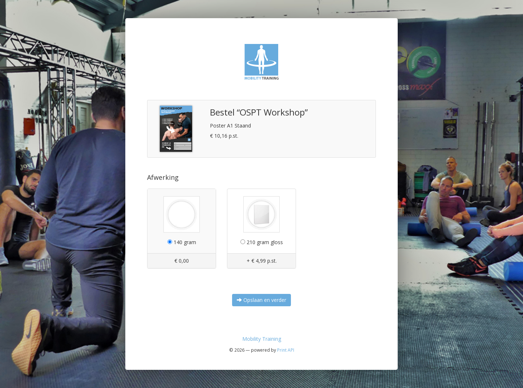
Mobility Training (261, 338)
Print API (285, 350)
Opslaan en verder (261, 299)
